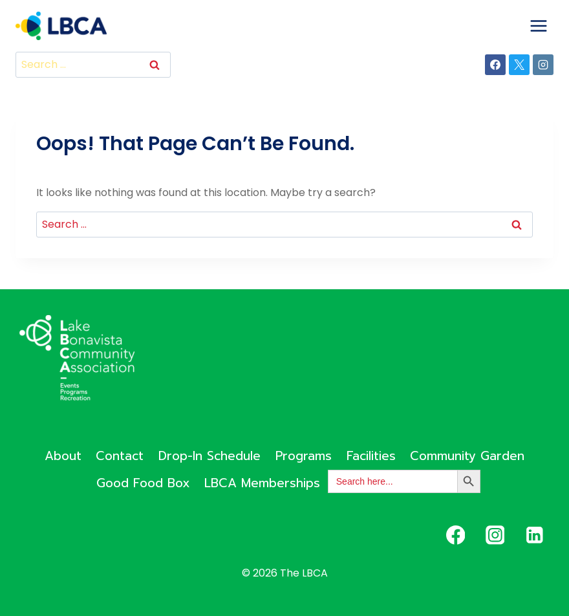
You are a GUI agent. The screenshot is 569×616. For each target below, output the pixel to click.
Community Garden (467, 455)
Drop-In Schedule (209, 455)
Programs (303, 455)
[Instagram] (543, 64)
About (63, 455)
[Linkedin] (534, 535)
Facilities (371, 455)
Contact (120, 455)
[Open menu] (538, 25)
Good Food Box (143, 483)
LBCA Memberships (262, 483)
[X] (519, 64)
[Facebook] (495, 64)
